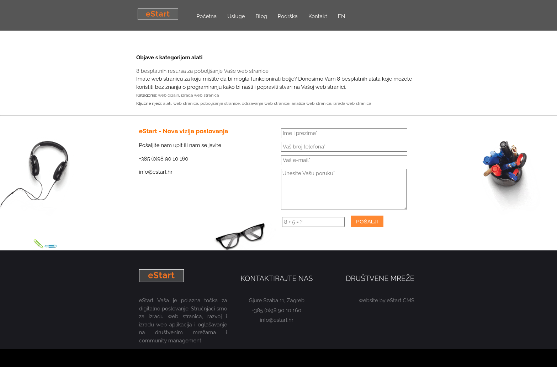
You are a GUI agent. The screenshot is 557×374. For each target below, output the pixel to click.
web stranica (185, 103)
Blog (261, 16)
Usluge (236, 16)
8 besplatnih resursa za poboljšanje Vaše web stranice (202, 71)
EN (341, 16)
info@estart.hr (277, 320)
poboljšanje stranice (220, 103)
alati (167, 103)
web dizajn (168, 95)
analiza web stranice (311, 103)
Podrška (288, 16)
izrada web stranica (200, 95)
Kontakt (317, 16)
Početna (206, 16)
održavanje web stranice (266, 103)
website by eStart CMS (386, 300)
